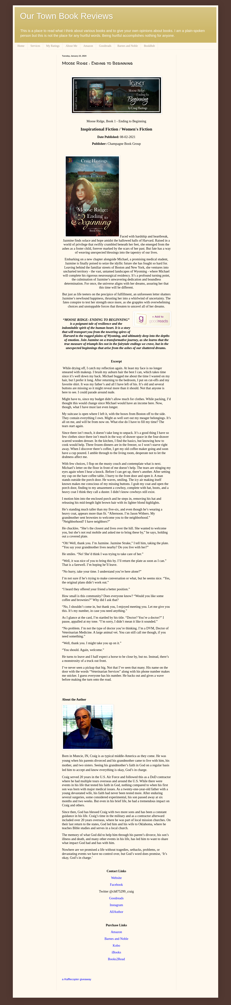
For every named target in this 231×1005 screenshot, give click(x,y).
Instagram (116, 905)
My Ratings (52, 45)
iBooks (116, 952)
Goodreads (105, 45)
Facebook (116, 884)
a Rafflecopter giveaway (76, 979)
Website (116, 878)
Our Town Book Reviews (66, 16)
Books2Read (116, 959)
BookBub (149, 45)
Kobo (116, 945)
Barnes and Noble (127, 45)
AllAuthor (116, 912)
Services (35, 45)
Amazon (88, 45)
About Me (71, 45)
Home (20, 45)
